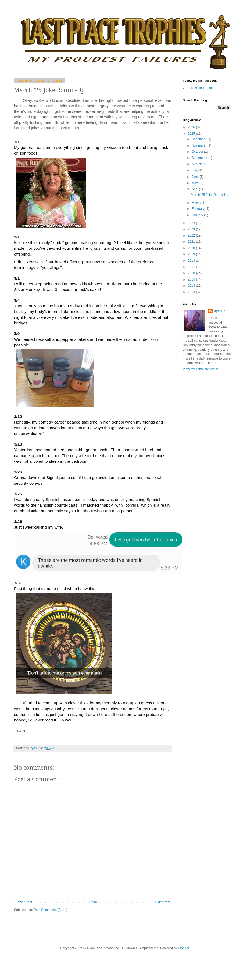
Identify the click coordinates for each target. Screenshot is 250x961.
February (198, 209)
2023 (192, 229)
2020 (192, 248)
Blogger (183, 948)
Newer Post (23, 902)
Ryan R (219, 311)
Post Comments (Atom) (50, 910)
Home (93, 902)
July (195, 170)
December (200, 139)
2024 (192, 223)
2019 (192, 254)
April (195, 189)
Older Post (162, 902)
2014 (192, 285)
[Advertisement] (199, 460)
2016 (192, 273)
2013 (192, 292)
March (197, 202)
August (197, 164)
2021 (192, 242)
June (195, 177)
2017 (192, 267)
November (200, 145)
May (195, 183)
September (200, 158)
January (198, 215)
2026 (192, 127)
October (198, 152)
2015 (192, 279)
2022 (192, 235)
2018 (192, 261)
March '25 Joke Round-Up (209, 195)
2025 (192, 134)
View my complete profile (201, 369)
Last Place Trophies (201, 88)
